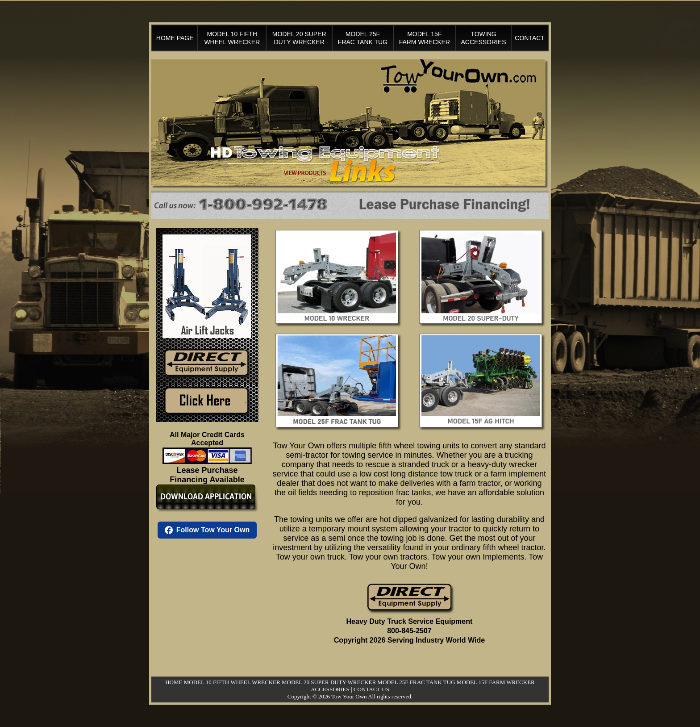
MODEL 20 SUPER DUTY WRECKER (329, 682)
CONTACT (530, 38)
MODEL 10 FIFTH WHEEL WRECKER (232, 682)
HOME (173, 682)
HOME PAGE (175, 38)
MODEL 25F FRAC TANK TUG (416, 682)
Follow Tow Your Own (207, 530)
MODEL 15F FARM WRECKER (496, 682)
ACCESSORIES (330, 689)
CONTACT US (371, 689)
